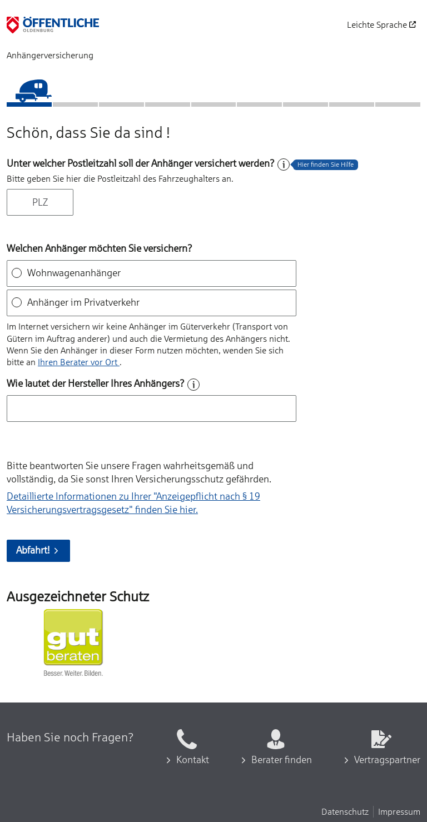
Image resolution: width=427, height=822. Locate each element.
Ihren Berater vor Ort (79, 362)
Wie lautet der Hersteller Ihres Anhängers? (96, 383)
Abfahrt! (38, 550)
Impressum (399, 811)
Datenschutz (345, 811)
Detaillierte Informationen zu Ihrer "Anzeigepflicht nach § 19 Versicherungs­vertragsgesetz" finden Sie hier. (133, 503)
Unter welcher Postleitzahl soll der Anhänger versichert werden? (141, 163)
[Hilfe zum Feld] (283, 164)
